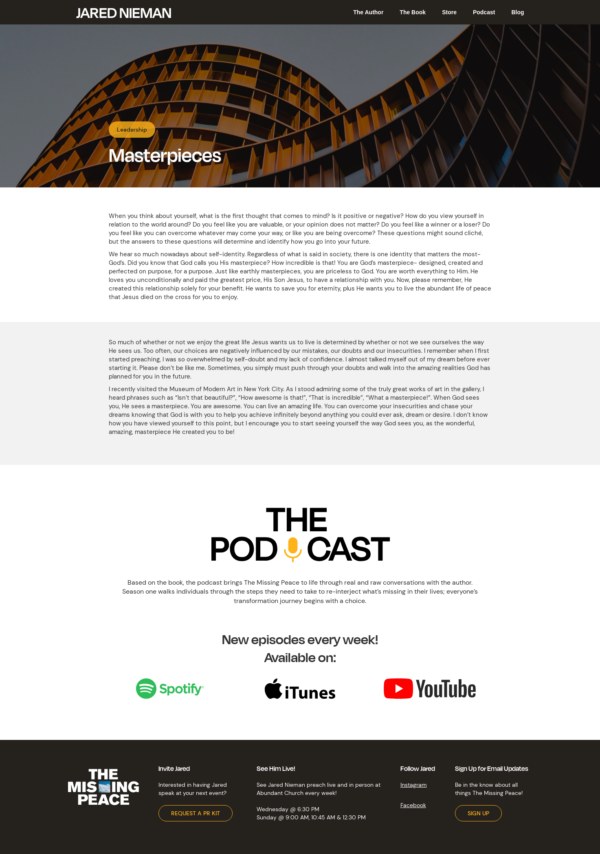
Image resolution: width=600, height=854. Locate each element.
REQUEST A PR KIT (195, 813)
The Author (368, 12)
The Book (413, 12)
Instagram (413, 784)
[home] (123, 12)
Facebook (413, 805)
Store (449, 12)
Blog (517, 12)
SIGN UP (478, 813)
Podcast (484, 12)
